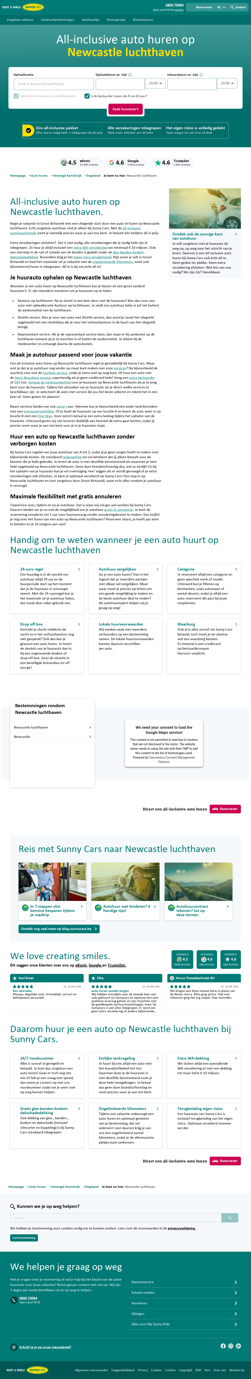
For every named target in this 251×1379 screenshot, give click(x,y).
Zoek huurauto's (125, 109)
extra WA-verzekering (90, 248)
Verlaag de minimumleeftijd (49, 382)
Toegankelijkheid (122, 1370)
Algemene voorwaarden (91, 1370)
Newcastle (52, 737)
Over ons (220, 1370)
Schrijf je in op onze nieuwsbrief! (45, 1347)
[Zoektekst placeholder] (115, 1217)
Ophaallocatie (23, 74)
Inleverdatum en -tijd (185, 75)
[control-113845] (120, 84)
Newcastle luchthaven (52, 727)
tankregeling (71, 457)
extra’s (61, 406)
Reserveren (225, 808)
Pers (207, 1370)
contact (179, 9)
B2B (198, 1370)
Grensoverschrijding (39, 411)
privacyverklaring (182, 1228)
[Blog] (238, 1346)
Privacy (143, 1370)
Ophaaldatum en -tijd (114, 75)
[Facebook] (223, 1346)
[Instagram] (230, 1346)
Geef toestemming (24, 1237)
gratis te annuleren (118, 510)
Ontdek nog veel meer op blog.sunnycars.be (59, 929)
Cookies (156, 1370)
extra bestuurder (142, 378)
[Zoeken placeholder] (229, 1217)
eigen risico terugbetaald (92, 257)
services (120, 368)
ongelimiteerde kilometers (113, 262)
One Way (45, 416)
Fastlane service (55, 373)
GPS (17, 382)
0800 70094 (28, 1298)
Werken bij (236, 1370)
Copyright (185, 1370)
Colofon (170, 1370)
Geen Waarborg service (33, 378)
